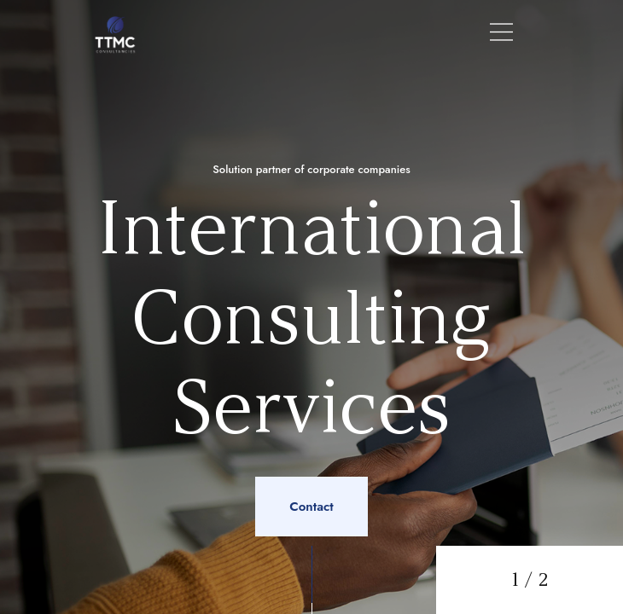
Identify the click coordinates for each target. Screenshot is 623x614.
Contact (311, 506)
